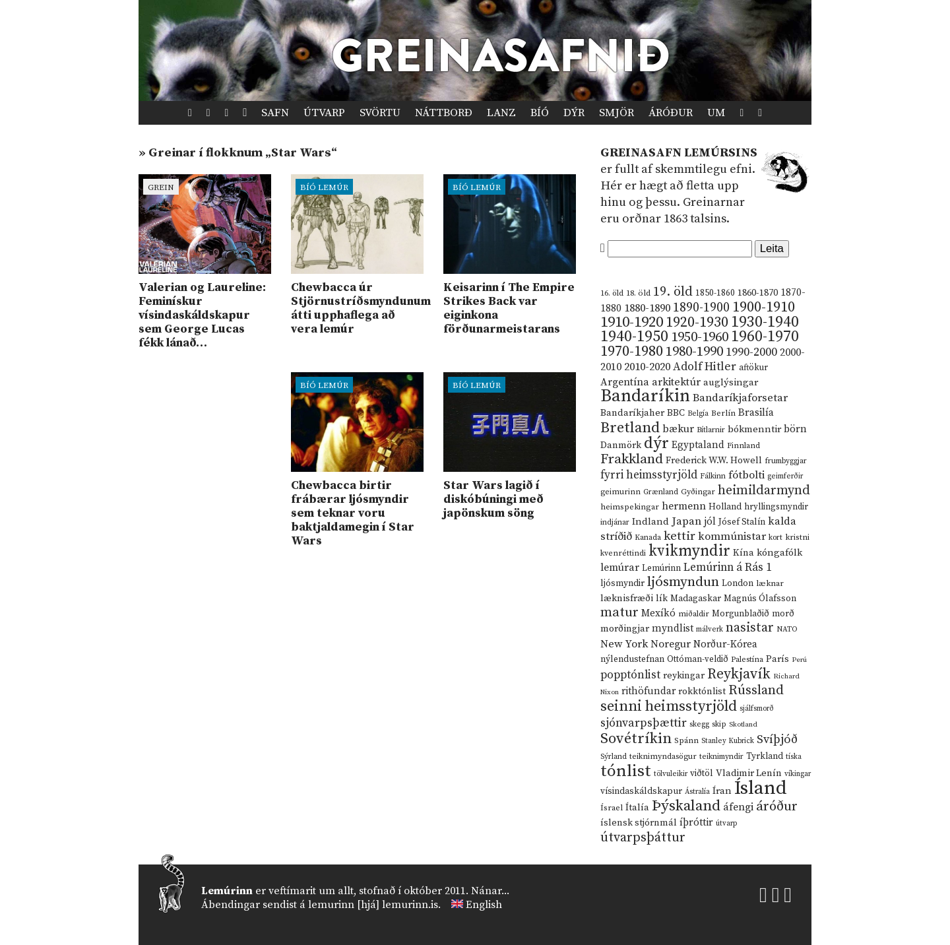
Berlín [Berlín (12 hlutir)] (723, 413)
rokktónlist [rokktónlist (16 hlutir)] (702, 692)
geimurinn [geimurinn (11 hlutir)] (620, 492)
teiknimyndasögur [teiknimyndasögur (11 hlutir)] (663, 757)
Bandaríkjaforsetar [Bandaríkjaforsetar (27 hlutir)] (740, 398)
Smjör (616, 113)
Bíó (539, 113)
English (484, 904)
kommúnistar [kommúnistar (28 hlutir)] (732, 536)
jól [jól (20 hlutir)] (710, 521)
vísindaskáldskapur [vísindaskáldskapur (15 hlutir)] (641, 791)
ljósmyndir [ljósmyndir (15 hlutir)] (622, 583)
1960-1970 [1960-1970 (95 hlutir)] (765, 336)
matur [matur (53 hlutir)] (619, 612)
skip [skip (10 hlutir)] (719, 724)
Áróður (671, 113)
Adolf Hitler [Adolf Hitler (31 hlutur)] (704, 367)
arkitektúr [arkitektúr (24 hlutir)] (676, 382)
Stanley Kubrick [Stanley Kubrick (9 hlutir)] (727, 741)
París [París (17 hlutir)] (777, 659)
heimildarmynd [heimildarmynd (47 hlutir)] (764, 490)
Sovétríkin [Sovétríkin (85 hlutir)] (636, 738)
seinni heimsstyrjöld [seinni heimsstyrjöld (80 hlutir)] (668, 706)
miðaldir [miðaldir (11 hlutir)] (693, 614)
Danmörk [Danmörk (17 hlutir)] (620, 445)
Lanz (501, 113)
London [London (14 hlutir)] (737, 583)
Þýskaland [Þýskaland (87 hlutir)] (686, 806)
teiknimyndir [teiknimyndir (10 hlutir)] (721, 757)
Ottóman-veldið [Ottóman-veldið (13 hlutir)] (697, 659)
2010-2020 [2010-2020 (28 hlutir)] (647, 367)
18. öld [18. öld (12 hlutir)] (638, 293)
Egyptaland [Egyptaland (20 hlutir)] (698, 445)
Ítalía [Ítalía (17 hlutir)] (637, 808)
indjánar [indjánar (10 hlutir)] (614, 522)
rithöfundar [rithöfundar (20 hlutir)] (648, 691)
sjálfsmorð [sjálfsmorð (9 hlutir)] (757, 708)
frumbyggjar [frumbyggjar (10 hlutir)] (786, 461)
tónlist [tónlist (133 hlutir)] (625, 771)
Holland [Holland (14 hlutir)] (725, 507)
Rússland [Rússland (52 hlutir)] (756, 690)
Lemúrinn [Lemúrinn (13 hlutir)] (661, 568)
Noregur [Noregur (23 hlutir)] (670, 644)
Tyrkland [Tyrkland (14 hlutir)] (764, 756)
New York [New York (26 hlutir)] (624, 644)
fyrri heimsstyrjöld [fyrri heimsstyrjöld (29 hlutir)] (648, 475)
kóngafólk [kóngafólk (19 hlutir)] (779, 552)
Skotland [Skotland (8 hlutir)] (743, 724)
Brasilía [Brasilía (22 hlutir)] (756, 413)
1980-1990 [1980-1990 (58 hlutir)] (694, 351)
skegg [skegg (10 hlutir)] (699, 724)
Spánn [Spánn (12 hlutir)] (686, 740)
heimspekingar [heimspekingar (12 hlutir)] (629, 507)
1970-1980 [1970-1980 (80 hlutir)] (631, 351)
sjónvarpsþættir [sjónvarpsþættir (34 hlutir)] (643, 723)
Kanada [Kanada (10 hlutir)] (648, 537)
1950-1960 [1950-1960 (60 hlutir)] (699, 337)
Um (716, 113)
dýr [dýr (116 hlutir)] (656, 443)
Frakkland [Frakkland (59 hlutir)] (631, 459)
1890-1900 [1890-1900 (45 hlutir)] (701, 307)
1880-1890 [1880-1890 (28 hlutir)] (647, 308)
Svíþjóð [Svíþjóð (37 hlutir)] (777, 739)
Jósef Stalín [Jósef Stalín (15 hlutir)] (741, 522)
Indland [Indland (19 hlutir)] (650, 521)
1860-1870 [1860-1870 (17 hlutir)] (758, 293)
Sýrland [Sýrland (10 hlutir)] (613, 757)
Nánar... (490, 890)
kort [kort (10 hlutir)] (775, 537)
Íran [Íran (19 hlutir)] (722, 791)
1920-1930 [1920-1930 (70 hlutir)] (697, 322)
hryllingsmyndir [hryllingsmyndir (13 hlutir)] (776, 507)
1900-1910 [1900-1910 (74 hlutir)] (763, 307)
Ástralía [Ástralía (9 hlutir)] (697, 792)
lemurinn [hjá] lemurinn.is (373, 904)
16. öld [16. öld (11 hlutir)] (611, 293)
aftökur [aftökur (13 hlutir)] (753, 367)
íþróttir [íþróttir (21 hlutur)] (696, 822)
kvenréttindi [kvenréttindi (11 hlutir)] (623, 553)
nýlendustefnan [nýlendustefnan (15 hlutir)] (632, 659)
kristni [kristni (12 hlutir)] (797, 537)
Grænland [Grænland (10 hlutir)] (660, 492)
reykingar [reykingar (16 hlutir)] (684, 676)
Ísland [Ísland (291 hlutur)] (760, 788)
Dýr (574, 113)
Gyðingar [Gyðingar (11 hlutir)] (698, 492)
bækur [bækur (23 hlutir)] (678, 429)
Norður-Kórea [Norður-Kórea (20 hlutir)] (725, 644)
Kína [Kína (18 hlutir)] (743, 552)
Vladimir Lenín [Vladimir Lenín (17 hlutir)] (749, 773)
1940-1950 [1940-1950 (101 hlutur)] (634, 336)
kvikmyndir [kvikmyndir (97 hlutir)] (689, 551)
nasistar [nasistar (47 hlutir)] (750, 628)
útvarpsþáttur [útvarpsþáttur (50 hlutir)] (642, 838)
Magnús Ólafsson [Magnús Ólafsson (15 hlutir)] (760, 598)
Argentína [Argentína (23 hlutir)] (624, 382)
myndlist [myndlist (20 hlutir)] (672, 628)
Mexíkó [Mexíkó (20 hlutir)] (658, 613)
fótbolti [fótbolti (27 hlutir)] (746, 475)
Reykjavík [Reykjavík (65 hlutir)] (739, 674)
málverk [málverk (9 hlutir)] (709, 629)
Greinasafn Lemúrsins (678, 152)
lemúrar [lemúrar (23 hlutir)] (619, 567)
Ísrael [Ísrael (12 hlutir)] (611, 807)
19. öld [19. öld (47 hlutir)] (673, 292)
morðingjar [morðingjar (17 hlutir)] (624, 629)
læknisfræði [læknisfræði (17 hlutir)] (626, 598)
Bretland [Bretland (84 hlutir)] (630, 428)
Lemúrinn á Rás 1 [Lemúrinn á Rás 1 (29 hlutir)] (727, 567)
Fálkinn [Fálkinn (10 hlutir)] (713, 476)
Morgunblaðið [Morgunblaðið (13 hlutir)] (740, 613)
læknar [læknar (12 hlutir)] (770, 583)
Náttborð (443, 113)
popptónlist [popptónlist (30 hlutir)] (630, 675)
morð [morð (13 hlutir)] (783, 613)
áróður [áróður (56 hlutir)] (777, 806)
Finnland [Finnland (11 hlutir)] (743, 446)
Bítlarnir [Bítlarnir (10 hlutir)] (711, 430)
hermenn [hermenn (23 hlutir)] (684, 506)
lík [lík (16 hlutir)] (662, 598)
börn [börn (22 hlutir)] (795, 429)
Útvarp (324, 113)
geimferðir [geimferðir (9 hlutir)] (785, 476)
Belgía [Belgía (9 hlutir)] (698, 413)
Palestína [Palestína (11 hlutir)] (747, 660)
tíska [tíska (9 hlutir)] (794, 757)
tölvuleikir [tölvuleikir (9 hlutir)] (670, 774)
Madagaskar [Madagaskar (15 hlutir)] (695, 598)
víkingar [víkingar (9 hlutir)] (797, 774)
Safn (275, 113)
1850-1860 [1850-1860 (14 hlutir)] (715, 293)
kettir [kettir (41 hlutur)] (679, 536)
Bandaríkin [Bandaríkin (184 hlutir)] (645, 396)
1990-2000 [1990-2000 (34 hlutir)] (751, 352)
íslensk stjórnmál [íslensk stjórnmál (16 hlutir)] (638, 823)
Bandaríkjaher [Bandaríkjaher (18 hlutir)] (632, 413)
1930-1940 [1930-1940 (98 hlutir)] (765, 322)
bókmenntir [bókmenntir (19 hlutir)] (754, 429)
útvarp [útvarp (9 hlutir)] (726, 823)
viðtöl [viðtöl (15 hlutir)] (701, 773)
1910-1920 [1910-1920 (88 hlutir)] (631, 322)
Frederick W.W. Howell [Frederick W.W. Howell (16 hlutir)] (714, 461)
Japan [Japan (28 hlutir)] (686, 521)
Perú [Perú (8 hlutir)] (799, 660)
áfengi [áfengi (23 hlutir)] (738, 807)
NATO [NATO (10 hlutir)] (787, 629)
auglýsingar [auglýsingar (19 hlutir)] (730, 382)
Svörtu (380, 113)
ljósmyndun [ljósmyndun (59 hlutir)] (683, 582)
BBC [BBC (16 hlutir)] (676, 413)
